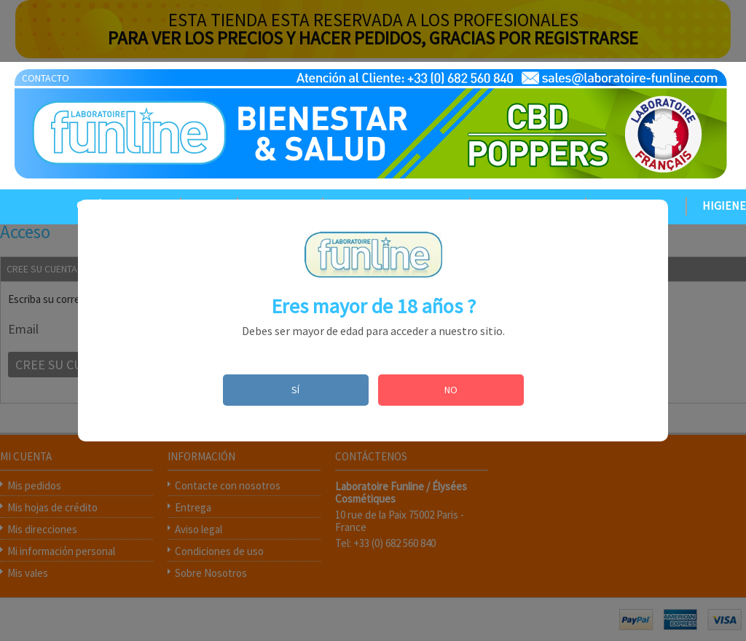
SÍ (295, 389)
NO (451, 389)
